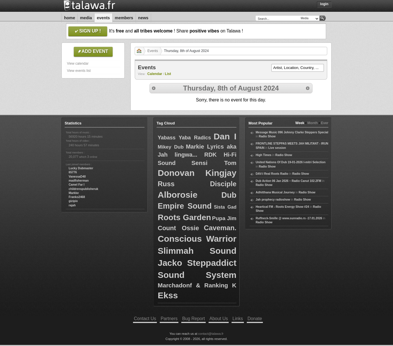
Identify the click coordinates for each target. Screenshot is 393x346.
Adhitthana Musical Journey (275, 192)
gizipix (73, 201)
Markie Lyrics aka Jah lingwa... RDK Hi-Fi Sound (197, 154)
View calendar (77, 63)
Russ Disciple (197, 184)
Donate (255, 318)
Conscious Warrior (197, 238)
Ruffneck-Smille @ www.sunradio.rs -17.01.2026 (289, 218)
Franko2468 (77, 197)
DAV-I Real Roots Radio (272, 173)
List (168, 74)
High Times (263, 155)
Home (69, 18)
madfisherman (79, 180)
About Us (218, 318)
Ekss (168, 295)
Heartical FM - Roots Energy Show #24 (282, 206)
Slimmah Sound (197, 250)
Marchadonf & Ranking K (197, 285)
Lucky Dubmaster (81, 168)
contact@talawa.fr (211, 333)
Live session (277, 147)
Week (299, 123)
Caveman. (220, 228)
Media (86, 18)
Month (312, 123)
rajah (72, 205)
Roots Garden (184, 217)
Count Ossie (178, 228)
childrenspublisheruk (83, 189)
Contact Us (145, 318)
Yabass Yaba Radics (184, 138)
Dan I (224, 136)
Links (237, 318)
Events (103, 18)
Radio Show (267, 136)
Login (324, 4)
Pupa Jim (224, 218)
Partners (169, 318)
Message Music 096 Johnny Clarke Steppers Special (292, 132)
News (143, 18)
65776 (73, 172)
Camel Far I (76, 184)
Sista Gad (225, 207)
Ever (324, 123)
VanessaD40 (77, 176)
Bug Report (193, 318)
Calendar (154, 74)
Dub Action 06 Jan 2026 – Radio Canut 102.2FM (288, 180)
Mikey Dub (171, 147)
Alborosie (177, 194)
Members (124, 18)
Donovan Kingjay (197, 173)
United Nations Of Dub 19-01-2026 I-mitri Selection (290, 162)
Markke (74, 193)
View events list (78, 71)
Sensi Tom (213, 162)
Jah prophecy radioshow (273, 199)
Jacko (170, 263)
